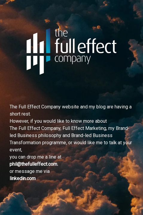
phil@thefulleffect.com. (34, 164)
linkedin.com (23, 178)
